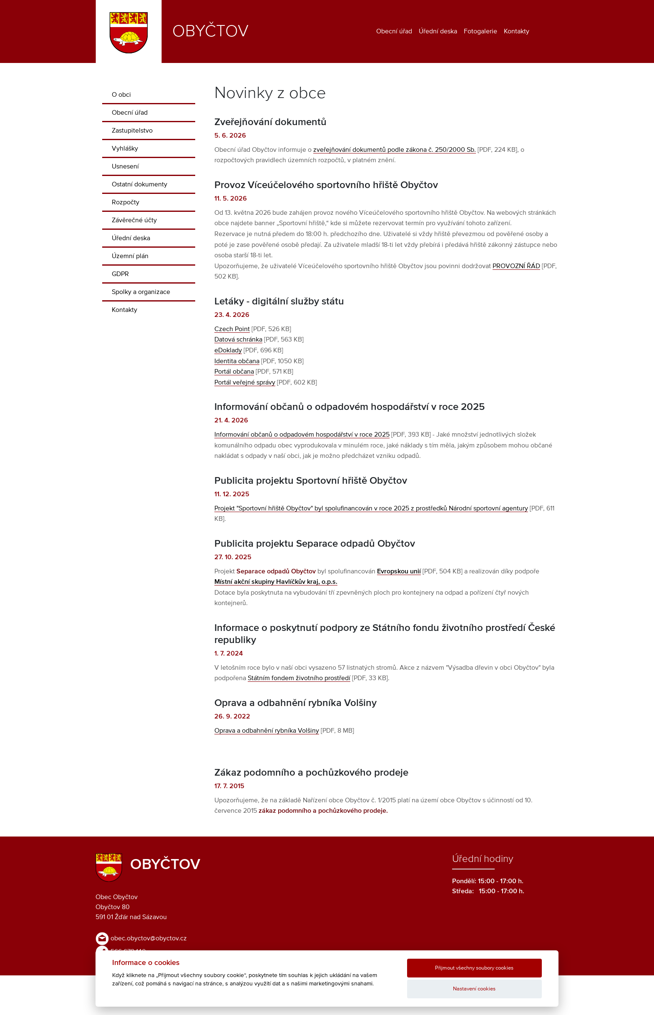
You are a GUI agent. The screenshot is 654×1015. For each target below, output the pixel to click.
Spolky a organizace (141, 292)
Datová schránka (238, 339)
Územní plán (130, 256)
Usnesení (125, 166)
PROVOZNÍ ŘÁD (516, 266)
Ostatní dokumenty (139, 184)
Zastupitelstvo (132, 130)
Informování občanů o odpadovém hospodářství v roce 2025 (302, 434)
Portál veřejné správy (244, 382)
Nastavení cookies (474, 989)
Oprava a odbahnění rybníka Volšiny (266, 730)
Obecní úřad (394, 31)
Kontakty (516, 31)
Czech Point (232, 329)
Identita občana (236, 361)
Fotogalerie (480, 31)
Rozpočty (125, 202)
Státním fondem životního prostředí (299, 678)
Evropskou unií (399, 571)
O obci (121, 94)
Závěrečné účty (134, 220)
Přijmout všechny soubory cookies (474, 968)
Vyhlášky (125, 148)
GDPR (120, 274)
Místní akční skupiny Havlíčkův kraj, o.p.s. (275, 581)
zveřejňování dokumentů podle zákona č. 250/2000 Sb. (394, 149)
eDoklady (228, 350)
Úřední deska (438, 31)
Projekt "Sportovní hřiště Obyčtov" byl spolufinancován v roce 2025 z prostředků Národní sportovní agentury (371, 508)
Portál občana (234, 371)
